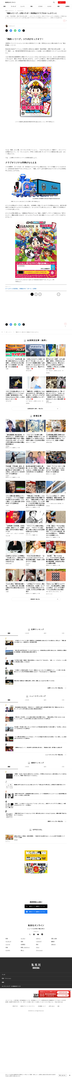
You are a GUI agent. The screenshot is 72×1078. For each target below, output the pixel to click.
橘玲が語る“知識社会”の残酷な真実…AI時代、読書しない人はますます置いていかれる (34, 680)
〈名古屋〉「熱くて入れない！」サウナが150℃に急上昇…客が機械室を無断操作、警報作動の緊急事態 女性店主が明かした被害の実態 (55, 559)
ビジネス (40, 6)
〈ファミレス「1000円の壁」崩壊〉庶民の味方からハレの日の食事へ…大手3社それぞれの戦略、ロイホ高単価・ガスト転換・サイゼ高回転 (15, 362)
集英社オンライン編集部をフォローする (37, 906)
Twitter (6, 30)
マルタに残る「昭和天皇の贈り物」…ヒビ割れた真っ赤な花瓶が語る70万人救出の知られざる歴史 (15, 586)
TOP (2, 332)
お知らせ (53, 944)
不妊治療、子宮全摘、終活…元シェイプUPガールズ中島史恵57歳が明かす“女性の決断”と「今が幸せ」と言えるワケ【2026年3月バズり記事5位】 (15, 470)
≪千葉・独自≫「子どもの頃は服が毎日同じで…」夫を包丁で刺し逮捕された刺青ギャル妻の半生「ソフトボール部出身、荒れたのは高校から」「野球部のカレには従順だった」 (55, 530)
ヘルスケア (39, 941)
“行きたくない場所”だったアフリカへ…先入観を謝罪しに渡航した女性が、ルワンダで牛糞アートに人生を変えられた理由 (55, 586)
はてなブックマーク (19, 30)
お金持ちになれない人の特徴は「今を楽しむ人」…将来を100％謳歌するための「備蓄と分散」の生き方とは (15, 558)
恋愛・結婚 (54, 938)
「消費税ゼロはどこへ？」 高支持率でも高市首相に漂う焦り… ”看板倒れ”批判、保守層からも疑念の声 (38, 747)
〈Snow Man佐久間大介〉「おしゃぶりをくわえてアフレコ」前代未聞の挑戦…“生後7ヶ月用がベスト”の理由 (35, 558)
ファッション (39, 950)
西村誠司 (16, 839)
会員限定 (67, 6)
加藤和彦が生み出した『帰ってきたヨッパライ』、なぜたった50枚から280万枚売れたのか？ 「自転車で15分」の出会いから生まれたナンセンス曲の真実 (56, 395)
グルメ (37, 947)
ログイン (62, 2)
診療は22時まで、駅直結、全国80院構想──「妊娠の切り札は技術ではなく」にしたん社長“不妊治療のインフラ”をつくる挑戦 (39, 837)
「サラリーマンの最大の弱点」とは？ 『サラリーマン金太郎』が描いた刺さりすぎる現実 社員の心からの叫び (35, 528)
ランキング (13, 6)
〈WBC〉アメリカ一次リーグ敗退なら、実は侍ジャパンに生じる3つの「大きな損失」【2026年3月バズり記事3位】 (55, 469)
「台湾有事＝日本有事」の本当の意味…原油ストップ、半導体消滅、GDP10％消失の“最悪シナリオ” (15, 528)
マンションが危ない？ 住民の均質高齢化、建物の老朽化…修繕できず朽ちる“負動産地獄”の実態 (55, 498)
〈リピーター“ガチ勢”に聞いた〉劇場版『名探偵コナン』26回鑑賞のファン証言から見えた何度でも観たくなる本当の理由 (35, 437)
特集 (31, 6)
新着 (4, 6)
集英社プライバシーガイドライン (28, 1006)
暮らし (22, 950)
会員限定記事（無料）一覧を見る (35, 408)
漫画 (58, 6)
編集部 (53, 941)
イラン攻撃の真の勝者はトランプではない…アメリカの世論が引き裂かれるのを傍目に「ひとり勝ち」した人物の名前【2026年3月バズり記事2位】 (15, 499)
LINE (15, 30)
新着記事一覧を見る (35, 599)
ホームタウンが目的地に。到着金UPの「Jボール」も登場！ (21, 288)
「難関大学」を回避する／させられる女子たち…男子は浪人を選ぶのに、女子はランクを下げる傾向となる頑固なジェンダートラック (35, 395)
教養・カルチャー (9, 10)
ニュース (22, 6)
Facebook (11, 30)
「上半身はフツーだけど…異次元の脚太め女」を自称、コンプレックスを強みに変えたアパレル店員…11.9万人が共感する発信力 (35, 587)
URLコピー (23, 30)
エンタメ (49, 6)
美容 (37, 944)
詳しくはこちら (62, 1075)
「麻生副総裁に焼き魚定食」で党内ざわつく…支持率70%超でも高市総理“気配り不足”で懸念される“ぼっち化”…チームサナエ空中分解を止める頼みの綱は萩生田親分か (15, 439)
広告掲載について (42, 1006)
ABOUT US (15, 1006)
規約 (58, 1006)
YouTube (38, 934)
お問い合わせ (52, 1006)
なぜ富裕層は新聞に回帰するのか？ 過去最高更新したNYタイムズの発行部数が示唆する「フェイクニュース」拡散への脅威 (56, 437)
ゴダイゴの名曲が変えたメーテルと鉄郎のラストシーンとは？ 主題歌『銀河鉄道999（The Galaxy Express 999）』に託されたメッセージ (15, 395)
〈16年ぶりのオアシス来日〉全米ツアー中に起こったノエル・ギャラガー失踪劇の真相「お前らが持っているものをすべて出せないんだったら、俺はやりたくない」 (35, 363)
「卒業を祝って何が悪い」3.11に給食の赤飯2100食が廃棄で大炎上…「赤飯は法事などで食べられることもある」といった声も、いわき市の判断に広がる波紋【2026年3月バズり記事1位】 (35, 500)
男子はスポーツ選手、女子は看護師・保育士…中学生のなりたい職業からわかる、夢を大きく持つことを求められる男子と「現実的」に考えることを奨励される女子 (55, 363)
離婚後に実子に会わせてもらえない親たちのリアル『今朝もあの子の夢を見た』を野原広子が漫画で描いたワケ (39, 784)
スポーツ (48, 464)
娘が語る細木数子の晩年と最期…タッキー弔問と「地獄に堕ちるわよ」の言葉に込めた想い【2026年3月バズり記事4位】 (35, 469)
